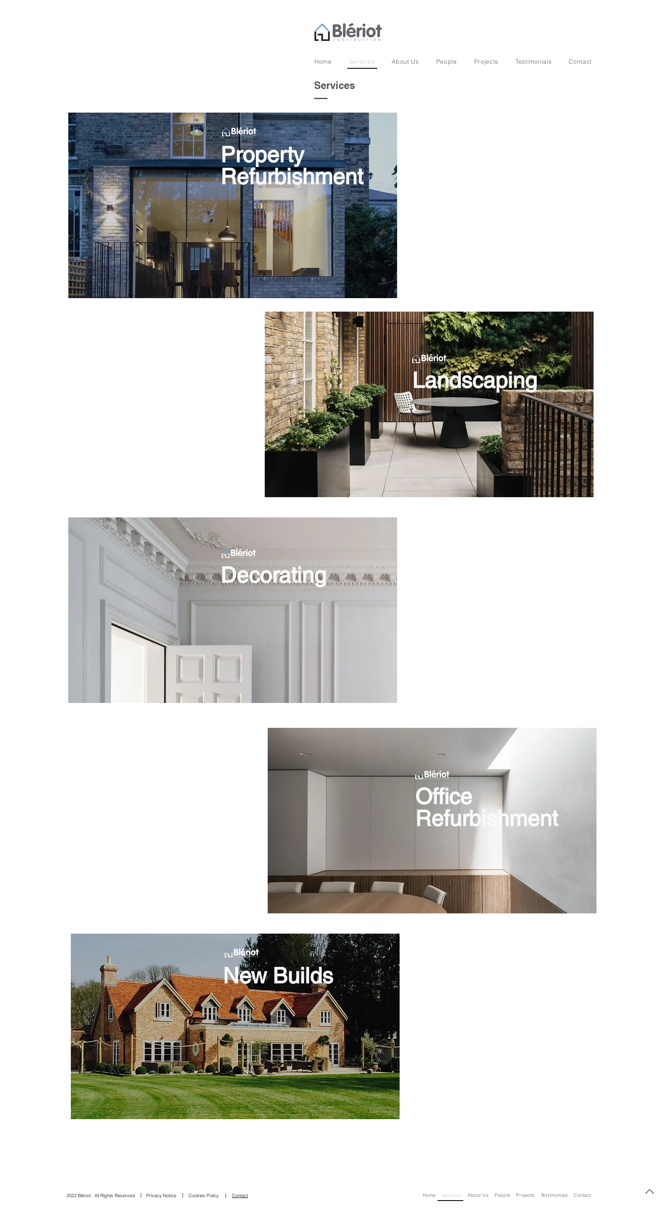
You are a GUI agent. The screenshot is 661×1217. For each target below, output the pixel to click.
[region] (328, 203)
